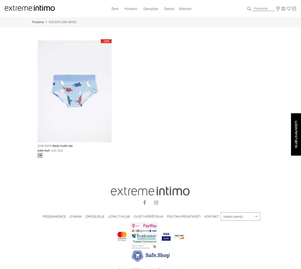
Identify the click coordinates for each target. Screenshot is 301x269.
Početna (38, 22)
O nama (76, 216)
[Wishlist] (288, 8)
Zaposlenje (94, 216)
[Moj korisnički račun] (283, 8)
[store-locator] (278, 8)
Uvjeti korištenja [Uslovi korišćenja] (148, 216)
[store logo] (30, 8)
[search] (249, 8)
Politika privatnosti (184, 216)
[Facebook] (144, 202)
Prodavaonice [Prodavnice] (54, 216)
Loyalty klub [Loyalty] (119, 216)
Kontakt (211, 216)
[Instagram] (156, 202)
